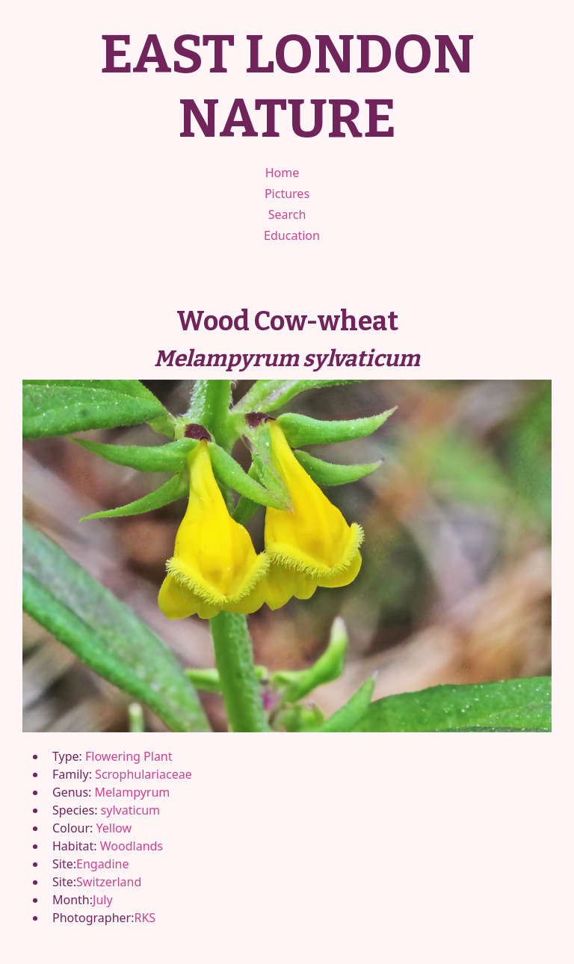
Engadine (102, 864)
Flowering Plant (128, 756)
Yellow (114, 828)
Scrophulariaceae (143, 774)
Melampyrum (132, 792)
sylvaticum (131, 810)
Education (292, 235)
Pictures (287, 193)
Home (282, 172)
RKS (144, 917)
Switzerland (108, 882)
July (103, 900)
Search (287, 214)
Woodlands (131, 846)
